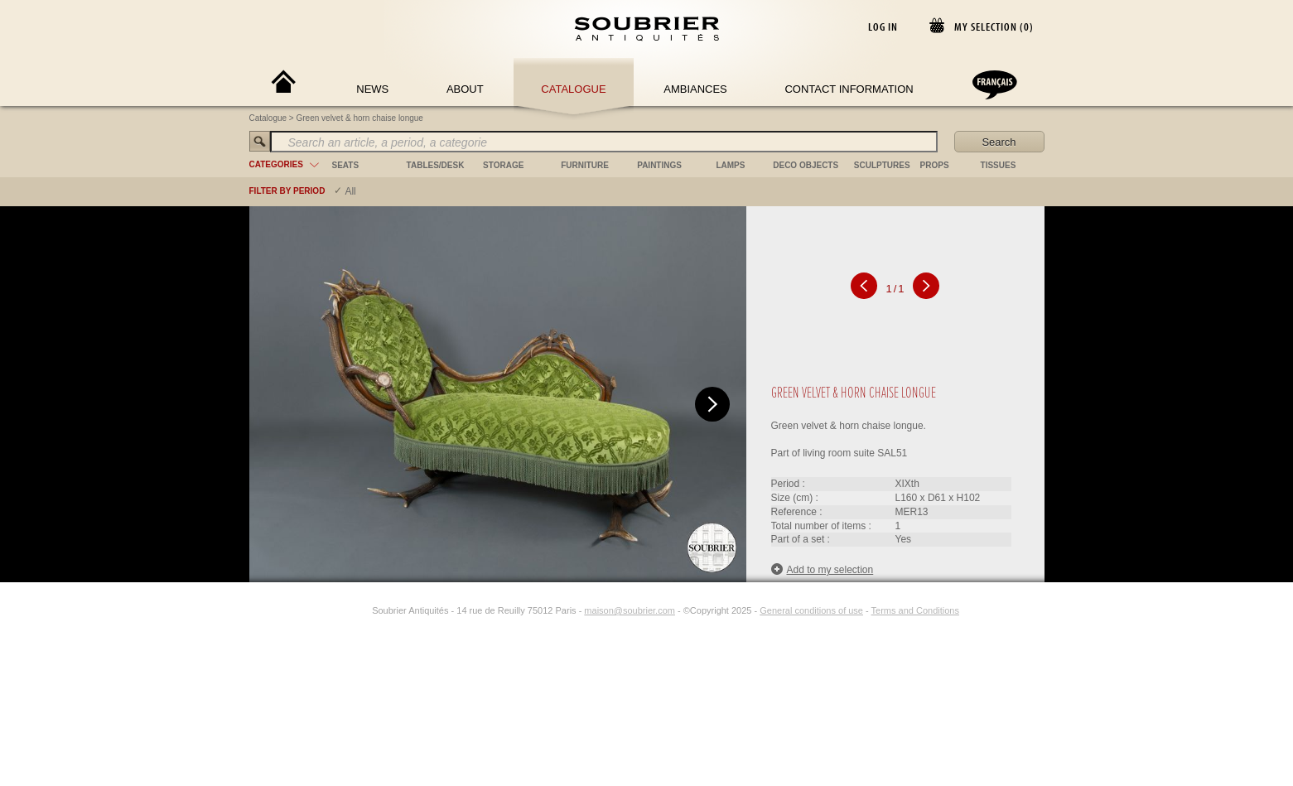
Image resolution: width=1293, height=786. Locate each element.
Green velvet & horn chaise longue (360, 118)
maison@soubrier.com (629, 610)
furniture (585, 165)
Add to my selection (822, 569)
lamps (730, 165)
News (372, 89)
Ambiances (695, 89)
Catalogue (573, 89)
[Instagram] (361, 610)
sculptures (882, 165)
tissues (998, 165)
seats (345, 165)
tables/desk (436, 165)
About (465, 89)
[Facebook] (342, 610)
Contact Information (848, 89)
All (350, 191)
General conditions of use (811, 610)
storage (503, 165)
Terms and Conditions (915, 610)
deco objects (805, 165)
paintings (659, 165)
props (934, 165)
